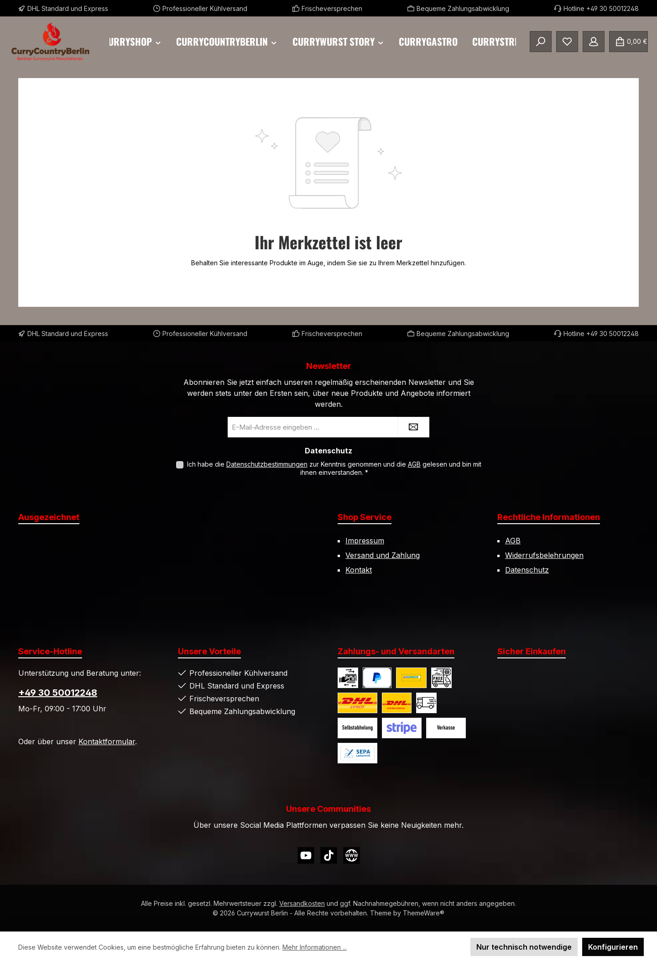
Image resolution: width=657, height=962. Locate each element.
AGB (414, 464)
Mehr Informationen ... (314, 947)
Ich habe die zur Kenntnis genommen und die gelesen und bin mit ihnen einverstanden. (334, 468)
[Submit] (413, 427)
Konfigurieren (613, 946)
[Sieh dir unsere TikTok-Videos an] (328, 855)
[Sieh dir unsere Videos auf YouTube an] (306, 855)
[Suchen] (541, 41)
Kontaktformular (106, 741)
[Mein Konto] (594, 41)
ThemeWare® (423, 913)
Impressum (364, 540)
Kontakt (358, 569)
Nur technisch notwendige (524, 946)
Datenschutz (527, 569)
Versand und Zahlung (382, 555)
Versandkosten (302, 903)
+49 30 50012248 (57, 692)
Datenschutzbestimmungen (267, 464)
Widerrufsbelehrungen (544, 555)
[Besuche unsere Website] (351, 855)
